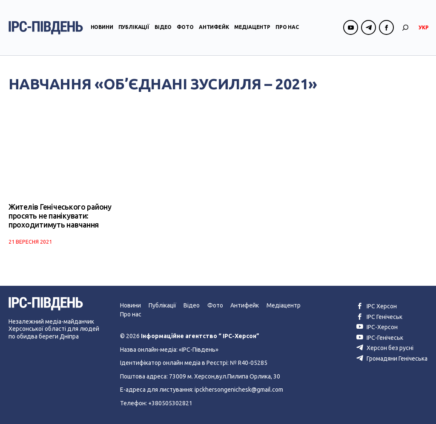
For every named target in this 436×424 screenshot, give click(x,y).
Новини (102, 27)
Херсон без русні (384, 347)
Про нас (287, 27)
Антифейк (214, 27)
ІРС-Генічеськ (379, 337)
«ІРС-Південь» (198, 349)
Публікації (133, 27)
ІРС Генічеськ (379, 316)
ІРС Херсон (376, 306)
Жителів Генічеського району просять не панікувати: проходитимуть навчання (60, 216)
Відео (163, 27)
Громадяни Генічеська (391, 358)
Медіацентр (252, 27)
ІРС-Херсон (377, 327)
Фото (185, 27)
